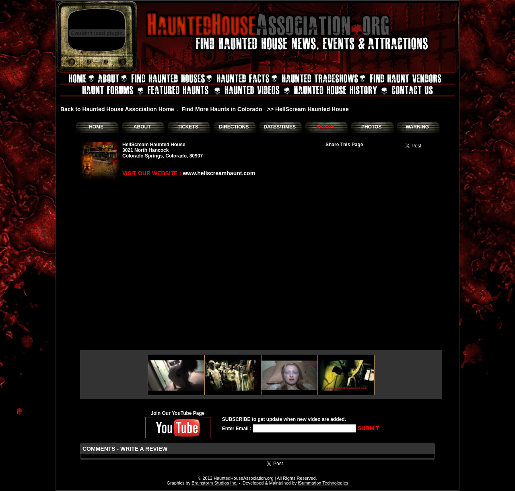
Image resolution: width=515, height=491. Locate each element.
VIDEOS (325, 127)
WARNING (417, 127)
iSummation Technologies (323, 483)
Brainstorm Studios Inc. (214, 483)
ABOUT (142, 127)
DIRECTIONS (234, 127)
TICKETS (187, 127)
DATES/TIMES (280, 127)
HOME (96, 127)
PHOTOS (371, 127)
